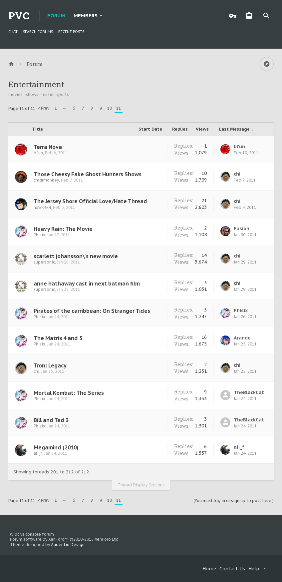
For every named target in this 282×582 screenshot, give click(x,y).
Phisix (39, 234)
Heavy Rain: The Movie (63, 229)
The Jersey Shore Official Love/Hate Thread (90, 201)
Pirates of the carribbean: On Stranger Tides (92, 310)
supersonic (44, 262)
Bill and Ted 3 (51, 420)
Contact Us (232, 569)
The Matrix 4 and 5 (58, 338)
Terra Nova (48, 147)
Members (86, 15)
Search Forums (38, 31)
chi (237, 174)
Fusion (241, 229)
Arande (242, 338)
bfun (38, 152)
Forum (56, 15)
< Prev (43, 108)
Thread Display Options (141, 484)
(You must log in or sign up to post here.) (233, 500)
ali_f (38, 453)
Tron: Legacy (50, 365)
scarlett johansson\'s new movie (76, 256)
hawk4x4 (42, 207)
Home (209, 569)
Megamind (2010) (56, 447)
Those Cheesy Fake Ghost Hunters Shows (87, 174)
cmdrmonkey (46, 180)
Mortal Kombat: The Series (69, 392)
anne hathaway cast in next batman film (87, 283)
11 (118, 108)
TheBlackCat (249, 392)
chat (13, 31)
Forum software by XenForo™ (65, 539)
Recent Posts (71, 31)
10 (109, 108)
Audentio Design (68, 544)
